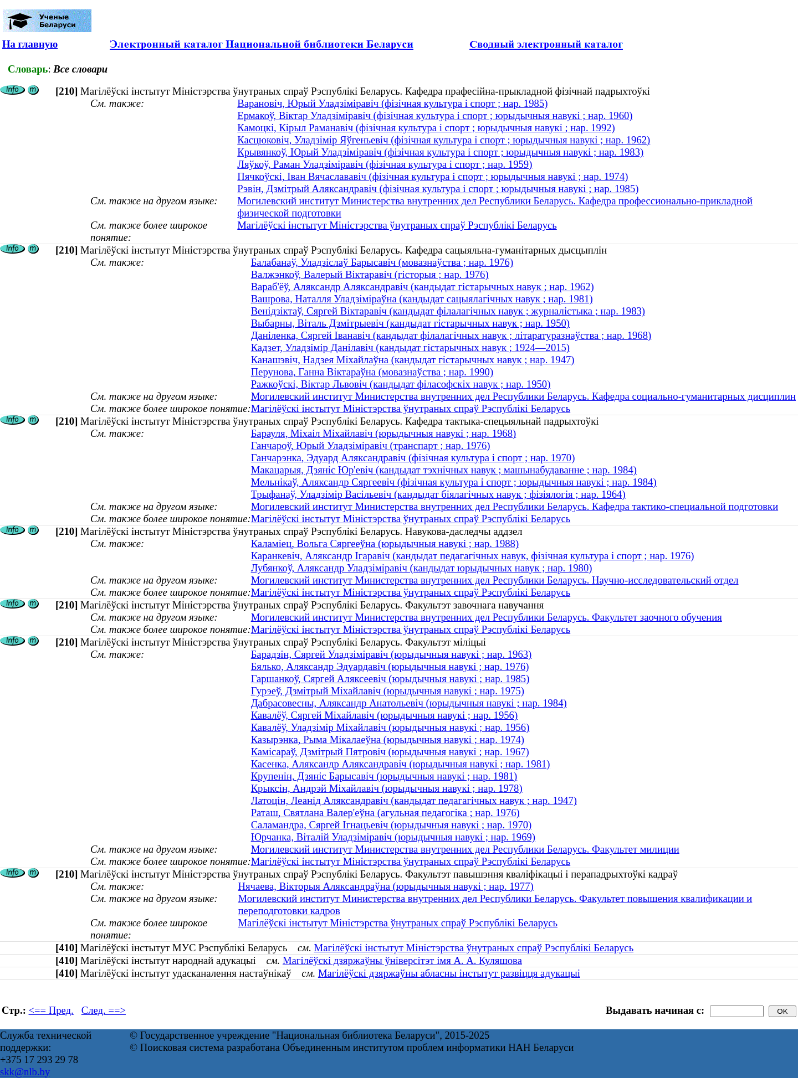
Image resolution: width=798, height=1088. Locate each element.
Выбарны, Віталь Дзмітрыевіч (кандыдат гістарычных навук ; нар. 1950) (410, 323)
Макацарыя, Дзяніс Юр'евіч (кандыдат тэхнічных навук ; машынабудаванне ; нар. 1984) (444, 470)
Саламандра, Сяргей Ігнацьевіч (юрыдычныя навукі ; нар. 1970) (391, 825)
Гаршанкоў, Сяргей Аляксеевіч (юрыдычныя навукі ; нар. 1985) (390, 678)
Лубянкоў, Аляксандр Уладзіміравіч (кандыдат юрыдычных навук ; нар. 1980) (421, 568)
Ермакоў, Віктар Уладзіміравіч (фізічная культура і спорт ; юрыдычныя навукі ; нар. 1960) (434, 115)
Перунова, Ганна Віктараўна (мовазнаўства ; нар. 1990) (372, 372)
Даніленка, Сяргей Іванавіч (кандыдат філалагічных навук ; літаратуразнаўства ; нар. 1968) (451, 335)
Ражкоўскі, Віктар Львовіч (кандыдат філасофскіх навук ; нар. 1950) (401, 384)
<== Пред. (51, 1010)
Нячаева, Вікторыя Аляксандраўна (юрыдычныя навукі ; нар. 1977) (386, 886)
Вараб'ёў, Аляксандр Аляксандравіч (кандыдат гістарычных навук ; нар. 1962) (422, 286)
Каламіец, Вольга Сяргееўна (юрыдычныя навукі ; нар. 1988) (385, 543)
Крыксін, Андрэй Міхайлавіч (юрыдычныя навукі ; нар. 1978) (387, 788)
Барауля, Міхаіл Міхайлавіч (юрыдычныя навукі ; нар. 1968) (383, 433)
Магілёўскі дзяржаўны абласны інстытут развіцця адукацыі (449, 973)
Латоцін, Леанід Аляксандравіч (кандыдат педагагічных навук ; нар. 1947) (414, 800)
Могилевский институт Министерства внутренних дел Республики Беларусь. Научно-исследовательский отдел (495, 580)
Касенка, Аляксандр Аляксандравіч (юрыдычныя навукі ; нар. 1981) (400, 764)
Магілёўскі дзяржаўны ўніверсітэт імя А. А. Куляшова (402, 960)
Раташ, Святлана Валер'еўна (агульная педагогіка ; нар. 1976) (385, 812)
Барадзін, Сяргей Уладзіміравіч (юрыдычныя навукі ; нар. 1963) (391, 654)
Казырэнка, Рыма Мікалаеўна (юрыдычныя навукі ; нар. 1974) (387, 739)
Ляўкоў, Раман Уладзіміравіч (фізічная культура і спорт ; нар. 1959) (384, 164)
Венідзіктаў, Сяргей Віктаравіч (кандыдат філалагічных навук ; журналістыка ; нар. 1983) (448, 311)
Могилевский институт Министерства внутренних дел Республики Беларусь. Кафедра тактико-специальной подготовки (515, 506)
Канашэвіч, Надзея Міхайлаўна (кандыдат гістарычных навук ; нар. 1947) (413, 359)
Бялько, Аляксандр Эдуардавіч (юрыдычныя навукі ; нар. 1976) (390, 666)
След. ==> (103, 1010)
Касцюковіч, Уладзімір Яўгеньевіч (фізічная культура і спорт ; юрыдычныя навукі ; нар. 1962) (443, 140)
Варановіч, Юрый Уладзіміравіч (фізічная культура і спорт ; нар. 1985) (392, 103)
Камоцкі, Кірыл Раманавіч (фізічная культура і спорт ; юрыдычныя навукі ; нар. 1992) (426, 127)
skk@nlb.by (25, 1071)
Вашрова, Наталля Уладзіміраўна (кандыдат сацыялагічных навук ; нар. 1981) (422, 299)
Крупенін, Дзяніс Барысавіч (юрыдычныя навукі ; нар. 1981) (384, 776)
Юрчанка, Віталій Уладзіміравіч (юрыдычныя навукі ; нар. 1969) (393, 837)
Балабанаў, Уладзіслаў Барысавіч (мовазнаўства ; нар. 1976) (382, 262)
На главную (30, 44)
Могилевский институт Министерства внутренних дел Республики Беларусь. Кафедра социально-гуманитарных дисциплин (523, 396)
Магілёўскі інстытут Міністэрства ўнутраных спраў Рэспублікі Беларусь (397, 225)
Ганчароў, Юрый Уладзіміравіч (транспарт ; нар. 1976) (370, 445)
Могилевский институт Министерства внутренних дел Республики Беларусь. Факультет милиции (465, 849)
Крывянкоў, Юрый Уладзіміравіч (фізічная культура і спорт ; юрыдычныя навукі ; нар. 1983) (440, 152)
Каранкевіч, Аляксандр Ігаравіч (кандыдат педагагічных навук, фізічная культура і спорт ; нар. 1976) (472, 555)
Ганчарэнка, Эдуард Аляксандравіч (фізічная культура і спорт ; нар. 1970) (413, 457)
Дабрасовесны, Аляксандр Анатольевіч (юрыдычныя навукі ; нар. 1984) (409, 703)
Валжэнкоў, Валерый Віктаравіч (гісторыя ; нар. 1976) (370, 274)
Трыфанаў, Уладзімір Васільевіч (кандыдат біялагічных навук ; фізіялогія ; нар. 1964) (438, 494)
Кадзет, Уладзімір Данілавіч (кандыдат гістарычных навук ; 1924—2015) (410, 347)
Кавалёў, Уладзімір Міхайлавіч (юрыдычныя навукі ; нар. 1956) (390, 727)
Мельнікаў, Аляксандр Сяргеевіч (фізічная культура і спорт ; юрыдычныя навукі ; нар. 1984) (454, 482)
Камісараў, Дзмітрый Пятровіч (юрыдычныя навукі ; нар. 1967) (390, 751)
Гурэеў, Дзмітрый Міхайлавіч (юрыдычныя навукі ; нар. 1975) (387, 691)
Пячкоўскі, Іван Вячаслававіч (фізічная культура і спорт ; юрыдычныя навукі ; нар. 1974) (432, 176)
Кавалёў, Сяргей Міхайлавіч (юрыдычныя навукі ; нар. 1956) (384, 715)
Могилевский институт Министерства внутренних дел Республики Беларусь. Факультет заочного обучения (486, 617)
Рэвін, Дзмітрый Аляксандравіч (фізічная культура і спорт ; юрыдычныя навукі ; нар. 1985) (437, 188)
